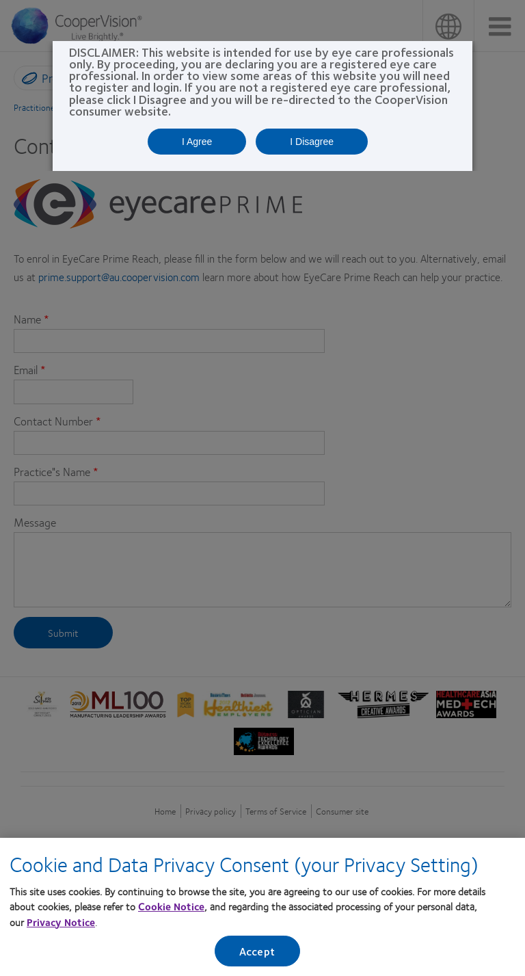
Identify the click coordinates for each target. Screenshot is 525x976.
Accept (257, 951)
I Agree (197, 141)
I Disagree (312, 141)
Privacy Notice (61, 922)
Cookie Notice (171, 907)
